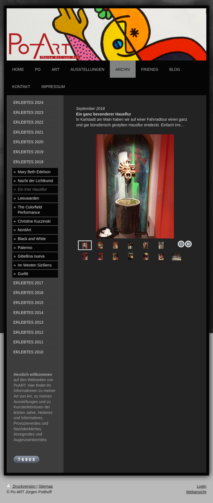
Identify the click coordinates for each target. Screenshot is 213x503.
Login (201, 486)
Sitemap (46, 486)
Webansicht (196, 492)
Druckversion (21, 486)
